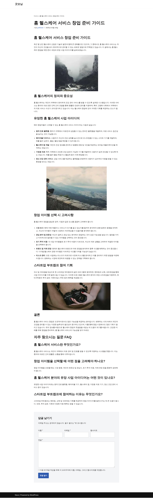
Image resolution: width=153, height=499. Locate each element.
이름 (40, 432)
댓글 (40, 441)
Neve (17, 496)
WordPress (34, 496)
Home (36, 16)
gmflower (40, 28)
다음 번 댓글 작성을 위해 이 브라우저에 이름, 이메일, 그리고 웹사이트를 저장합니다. (73, 471)
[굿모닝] (19, 4)
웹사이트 (93, 432)
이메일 (67, 432)
